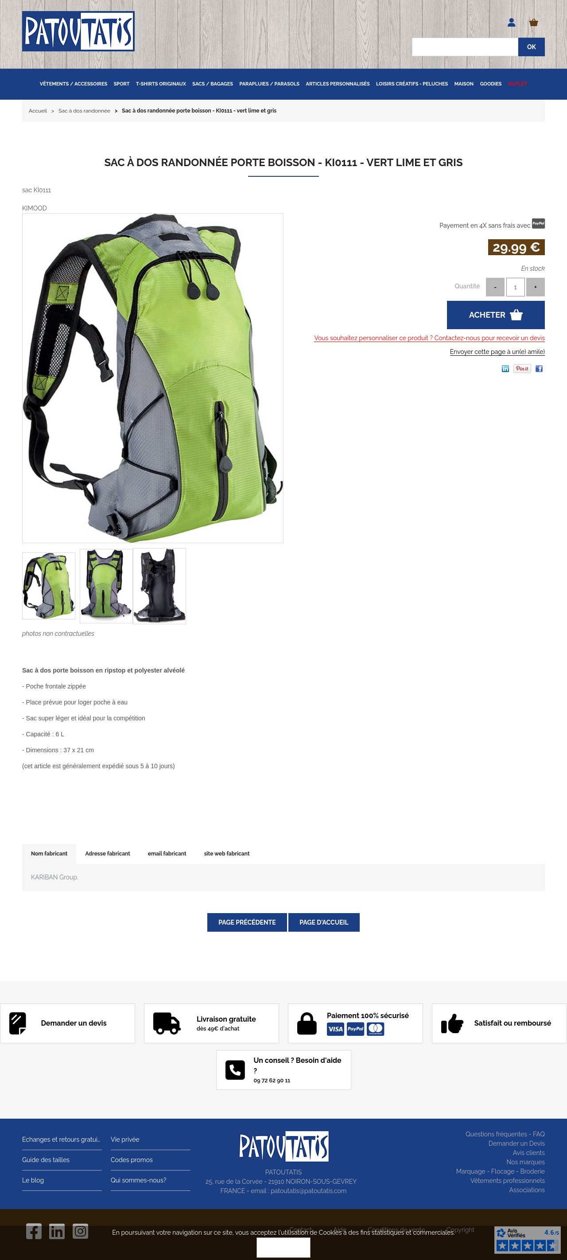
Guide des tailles (46, 1159)
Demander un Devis (517, 1143)
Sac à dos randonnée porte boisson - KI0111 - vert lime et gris (283, 162)
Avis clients (529, 1152)
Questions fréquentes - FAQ (505, 1134)
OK (283, 1247)
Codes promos (132, 1159)
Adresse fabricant (107, 854)
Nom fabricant (49, 854)
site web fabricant (227, 854)
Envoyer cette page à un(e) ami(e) (497, 351)
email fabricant (167, 854)
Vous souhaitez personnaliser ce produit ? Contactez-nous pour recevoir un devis (429, 338)
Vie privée (125, 1139)
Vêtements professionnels (507, 1180)
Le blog (33, 1180)
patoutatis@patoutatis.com (308, 1190)
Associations (527, 1190)
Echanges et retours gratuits (62, 1139)
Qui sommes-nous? (138, 1180)
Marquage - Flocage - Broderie (500, 1171)
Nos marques (525, 1162)
